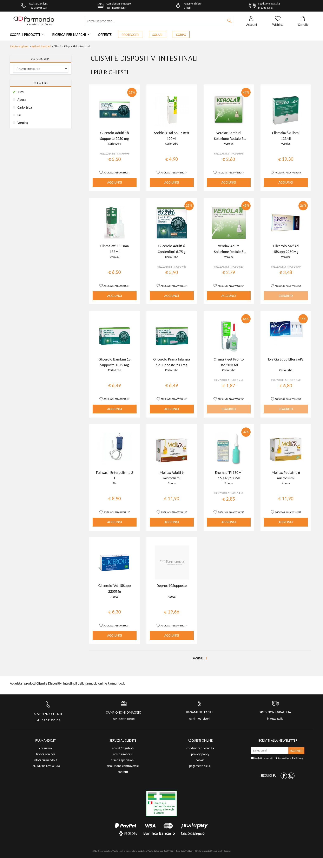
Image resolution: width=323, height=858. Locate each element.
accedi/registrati (123, 748)
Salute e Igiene (19, 46)
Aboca (21, 99)
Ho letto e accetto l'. (277, 758)
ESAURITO (286, 296)
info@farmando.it (45, 760)
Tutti (20, 92)
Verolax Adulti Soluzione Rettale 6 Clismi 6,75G (229, 251)
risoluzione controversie (123, 766)
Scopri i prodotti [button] (25, 34)
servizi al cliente (122, 740)
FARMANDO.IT (45, 740)
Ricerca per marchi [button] (69, 34)
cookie (200, 760)
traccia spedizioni (122, 760)
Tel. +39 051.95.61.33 (45, 766)
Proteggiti (130, 35)
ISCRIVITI (296, 751)
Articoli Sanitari (41, 46)
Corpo (181, 35)
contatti (123, 772)
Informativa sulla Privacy (289, 758)
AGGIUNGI (114, 182)
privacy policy (200, 754)
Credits (227, 851)
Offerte (105, 34)
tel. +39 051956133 (48, 720)
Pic (19, 115)
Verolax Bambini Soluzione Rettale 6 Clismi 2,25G (229, 138)
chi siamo (45, 748)
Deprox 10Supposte (172, 585)
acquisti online (200, 740)
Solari (157, 35)
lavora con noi (45, 754)
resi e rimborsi (122, 754)
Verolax (22, 123)
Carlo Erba (24, 107)
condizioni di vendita (200, 748)
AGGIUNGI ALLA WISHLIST (117, 172)
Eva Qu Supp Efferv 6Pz (285, 359)
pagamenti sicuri (200, 766)
